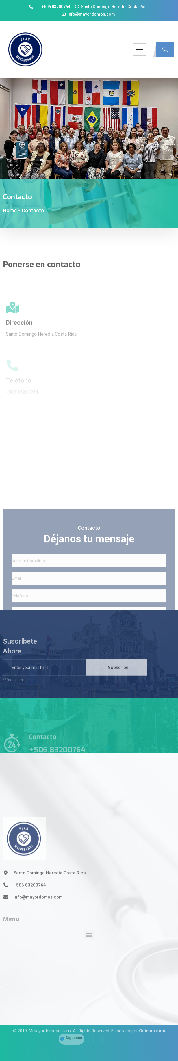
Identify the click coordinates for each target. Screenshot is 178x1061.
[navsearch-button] (165, 49)
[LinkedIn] (106, 1033)
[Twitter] (98, 1033)
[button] (89, 949)
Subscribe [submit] (118, 674)
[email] (44, 674)
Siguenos (74, 1032)
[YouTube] (115, 1033)
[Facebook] (89, 1033)
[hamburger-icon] (139, 49)
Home (10, 210)
